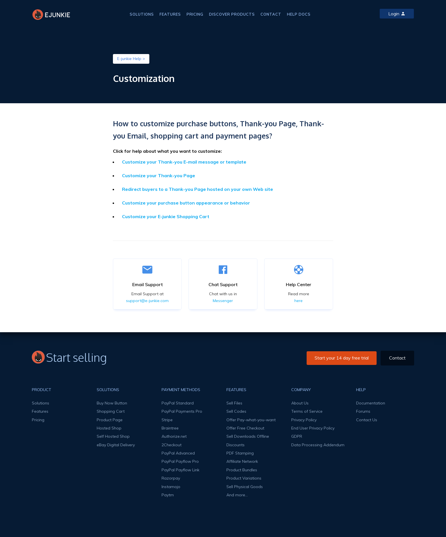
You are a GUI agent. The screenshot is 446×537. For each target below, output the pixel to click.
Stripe (167, 419)
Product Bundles (241, 469)
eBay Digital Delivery (116, 444)
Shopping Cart (111, 411)
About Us (300, 403)
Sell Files (234, 403)
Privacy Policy (304, 419)
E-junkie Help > (131, 58)
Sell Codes (236, 411)
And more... (237, 494)
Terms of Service (307, 411)
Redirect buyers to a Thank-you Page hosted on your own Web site (197, 189)
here (298, 300)
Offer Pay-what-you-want (251, 419)
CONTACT (271, 14)
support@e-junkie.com (147, 300)
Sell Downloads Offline (247, 436)
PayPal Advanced (178, 453)
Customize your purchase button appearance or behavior (186, 203)
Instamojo (171, 486)
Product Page (110, 419)
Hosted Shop (109, 428)
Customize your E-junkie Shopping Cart (165, 216)
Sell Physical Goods (244, 486)
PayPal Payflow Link (180, 469)
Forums (363, 411)
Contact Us (366, 419)
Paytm (168, 494)
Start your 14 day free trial (342, 358)
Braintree (170, 428)
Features (40, 411)
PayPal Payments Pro (182, 411)
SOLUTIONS (142, 14)
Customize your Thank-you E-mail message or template (184, 162)
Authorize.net (174, 436)
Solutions (40, 403)
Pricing (38, 419)
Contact (397, 358)
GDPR (296, 436)
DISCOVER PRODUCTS (232, 14)
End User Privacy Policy (312, 428)
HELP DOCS (299, 14)
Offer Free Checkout (245, 428)
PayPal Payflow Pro (180, 461)
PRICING (195, 14)
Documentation (370, 403)
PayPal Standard (178, 403)
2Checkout (171, 444)
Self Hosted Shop (113, 436)
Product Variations (243, 478)
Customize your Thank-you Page (158, 175)
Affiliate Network (242, 461)
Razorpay (171, 478)
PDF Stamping (240, 453)
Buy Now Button (112, 403)
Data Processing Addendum (317, 444)
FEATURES (170, 14)
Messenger (223, 300)
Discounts (235, 444)
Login (396, 13)
